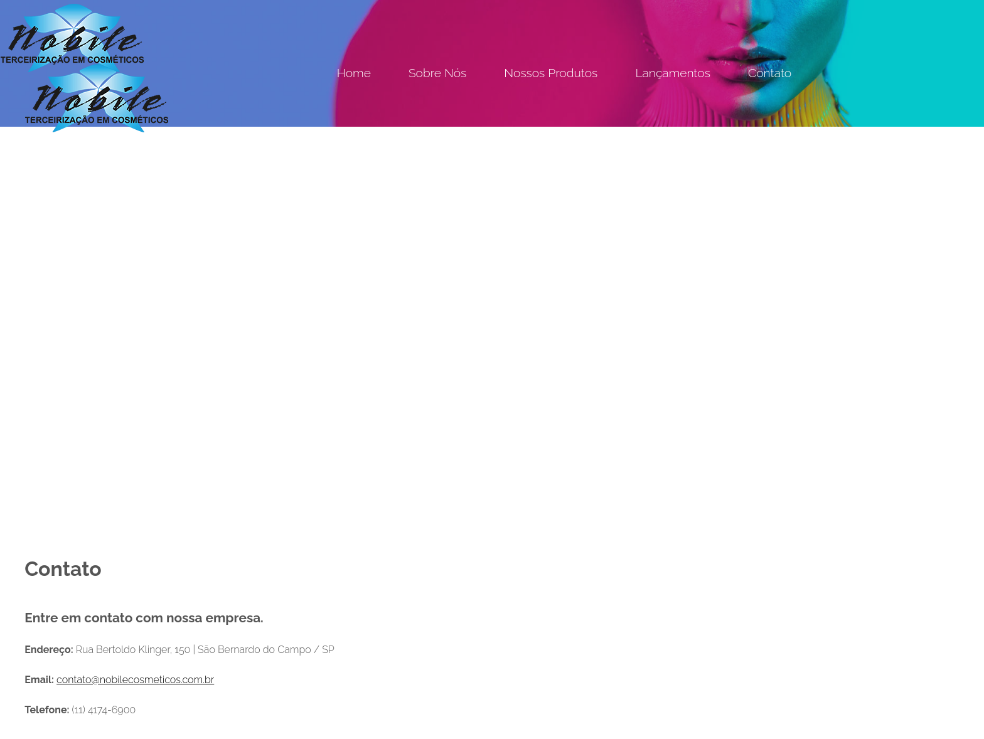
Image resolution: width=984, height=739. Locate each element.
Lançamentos (672, 73)
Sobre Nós (437, 73)
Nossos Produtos (550, 73)
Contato (769, 73)
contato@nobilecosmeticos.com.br (135, 680)
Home (354, 73)
